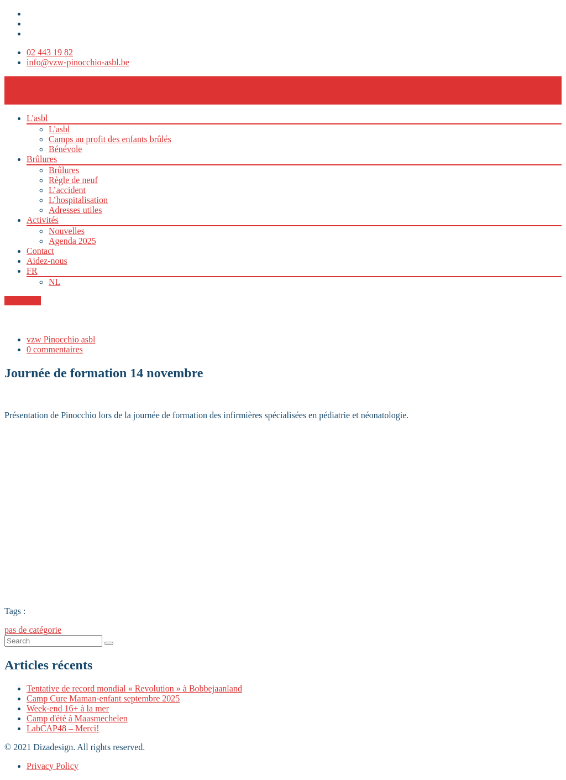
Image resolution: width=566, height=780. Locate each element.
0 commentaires (55, 349)
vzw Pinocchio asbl (61, 339)
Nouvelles (67, 231)
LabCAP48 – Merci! (63, 728)
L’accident (67, 190)
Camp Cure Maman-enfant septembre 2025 (103, 698)
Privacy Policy (52, 766)
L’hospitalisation (78, 200)
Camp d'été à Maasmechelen (77, 718)
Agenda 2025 (72, 241)
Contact (40, 251)
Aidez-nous (47, 261)
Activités (43, 220)
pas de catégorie (32, 630)
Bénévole (65, 149)
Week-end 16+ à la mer (68, 708)
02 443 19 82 (50, 52)
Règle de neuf (73, 180)
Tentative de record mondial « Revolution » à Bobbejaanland (134, 688)
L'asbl (37, 118)
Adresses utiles (75, 210)
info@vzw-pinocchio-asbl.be (78, 62)
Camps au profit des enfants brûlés (110, 139)
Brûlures (42, 159)
